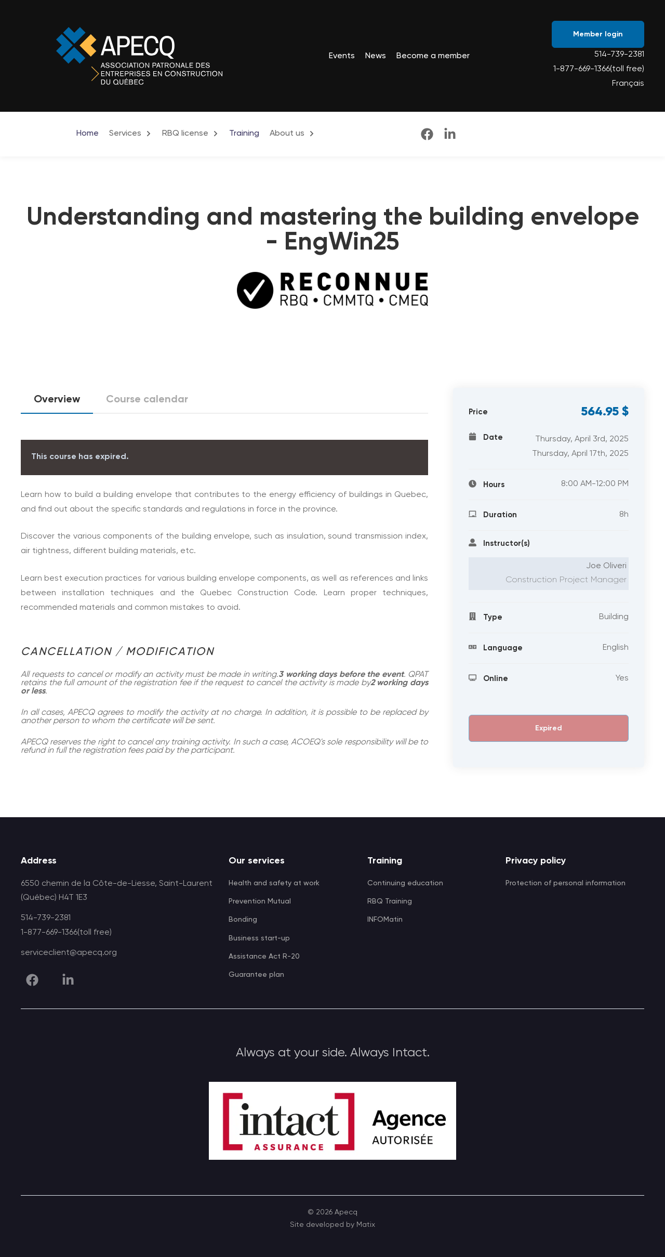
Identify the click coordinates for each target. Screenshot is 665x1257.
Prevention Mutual (260, 901)
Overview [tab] (57, 403)
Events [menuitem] (342, 56)
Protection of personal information (566, 883)
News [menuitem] (375, 56)
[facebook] (427, 134)
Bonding (243, 919)
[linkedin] (449, 134)
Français (628, 84)
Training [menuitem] (244, 133)
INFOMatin (385, 919)
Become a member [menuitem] (433, 56)
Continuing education (405, 883)
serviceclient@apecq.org (69, 953)
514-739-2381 (619, 54)
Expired (548, 728)
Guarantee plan (256, 974)
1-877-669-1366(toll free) (598, 69)
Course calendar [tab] (147, 400)
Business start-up (259, 938)
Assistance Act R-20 (264, 956)
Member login (598, 34)
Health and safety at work (274, 883)
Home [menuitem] (87, 133)
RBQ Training (389, 901)
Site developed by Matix (332, 1224)
